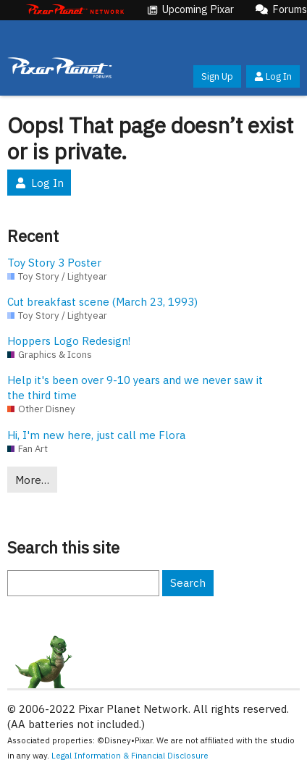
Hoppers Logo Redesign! (68, 341)
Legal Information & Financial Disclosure (130, 755)
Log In (273, 76)
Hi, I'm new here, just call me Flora (96, 435)
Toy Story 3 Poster (54, 262)
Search (188, 583)
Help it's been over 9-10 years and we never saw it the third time (135, 387)
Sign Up (217, 76)
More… (32, 480)
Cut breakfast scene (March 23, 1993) (102, 302)
